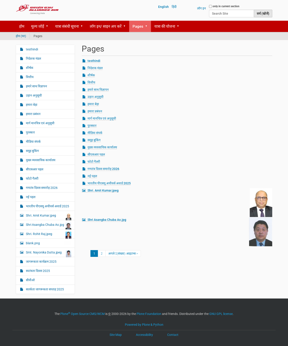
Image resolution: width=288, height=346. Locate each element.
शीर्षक (91, 75)
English (163, 7)
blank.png (48, 243)
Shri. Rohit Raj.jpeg (48, 235)
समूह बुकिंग (94, 140)
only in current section (226, 6)
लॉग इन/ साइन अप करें (106, 26)
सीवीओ (30, 280)
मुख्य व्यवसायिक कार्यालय (102, 147)
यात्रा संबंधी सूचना (67, 26)
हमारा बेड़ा (93, 104)
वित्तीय (91, 82)
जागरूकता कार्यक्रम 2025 (40, 261)
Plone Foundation (149, 314)
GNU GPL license (221, 314)
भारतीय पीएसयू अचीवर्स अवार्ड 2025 (109, 183)
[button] (48, 26)
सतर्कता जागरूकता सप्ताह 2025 (44, 289)
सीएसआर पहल (96, 154)
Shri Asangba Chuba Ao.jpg (107, 220)
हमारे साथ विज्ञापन (98, 89)
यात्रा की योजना (164, 26)
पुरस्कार (92, 125)
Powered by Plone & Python (144, 324)
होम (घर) (21, 36)
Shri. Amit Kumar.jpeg (103, 190)
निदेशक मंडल (95, 68)
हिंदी (174, 7)
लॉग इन (201, 8)
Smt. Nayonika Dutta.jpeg (48, 253)
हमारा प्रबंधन (95, 111)
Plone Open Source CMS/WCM (82, 314)
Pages (138, 26)
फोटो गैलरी (94, 161)
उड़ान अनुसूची (96, 97)
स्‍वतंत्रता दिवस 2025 (37, 271)
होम (21, 26)
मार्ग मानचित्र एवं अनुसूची (102, 118)
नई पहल (92, 176)
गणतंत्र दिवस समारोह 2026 (103, 169)
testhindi (94, 61)
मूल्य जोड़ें (37, 26)
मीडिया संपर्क (95, 133)
